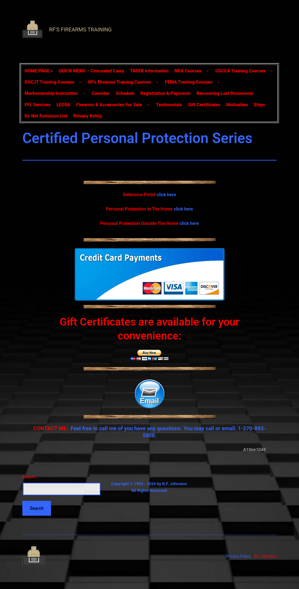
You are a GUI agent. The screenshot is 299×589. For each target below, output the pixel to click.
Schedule (125, 93)
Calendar (101, 93)
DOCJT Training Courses (49, 82)
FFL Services (38, 104)
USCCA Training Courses (240, 71)
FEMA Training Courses (188, 82)
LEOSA (63, 104)
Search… (30, 476)
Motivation (237, 104)
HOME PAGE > (39, 71)
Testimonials (169, 104)
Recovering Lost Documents (225, 93)
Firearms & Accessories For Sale (109, 104)
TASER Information (149, 71)
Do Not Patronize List (46, 116)
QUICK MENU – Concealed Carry (91, 71)
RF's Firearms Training (80, 29)
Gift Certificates (204, 104)
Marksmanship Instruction (51, 93)
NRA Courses (188, 71)
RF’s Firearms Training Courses (119, 82)
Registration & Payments (165, 93)
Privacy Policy (87, 116)
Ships (259, 104)
